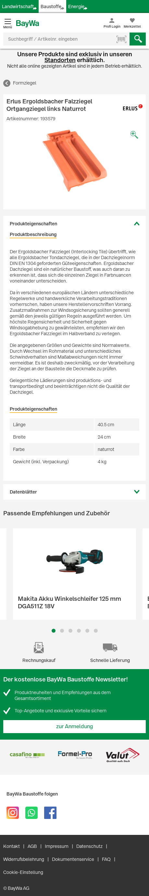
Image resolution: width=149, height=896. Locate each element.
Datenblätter (23, 492)
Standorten (60, 60)
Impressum (56, 846)
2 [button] (62, 631)
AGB (32, 846)
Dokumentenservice (73, 859)
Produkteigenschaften (33, 224)
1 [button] (54, 631)
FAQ (106, 859)
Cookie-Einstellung (23, 872)
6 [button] (95, 631)
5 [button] (87, 631)
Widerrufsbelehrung (23, 859)
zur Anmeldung (74, 726)
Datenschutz (89, 846)
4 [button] (79, 631)
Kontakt (11, 846)
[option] (74, 160)
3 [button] (70, 631)
